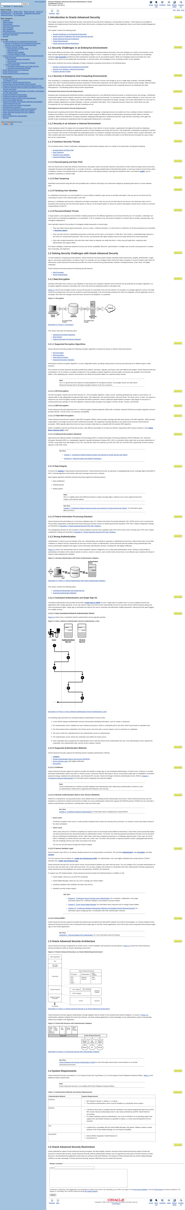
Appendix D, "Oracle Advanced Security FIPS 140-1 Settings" (80, 526)
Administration (7, 24)
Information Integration (10, 34)
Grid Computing (8, 27)
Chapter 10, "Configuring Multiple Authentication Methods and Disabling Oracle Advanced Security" (101, 908)
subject (51, 1168)
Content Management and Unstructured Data (18, 33)
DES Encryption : (59, 355)
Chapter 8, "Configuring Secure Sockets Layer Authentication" (89, 898)
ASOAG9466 (178, 161)
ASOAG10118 (177, 91)
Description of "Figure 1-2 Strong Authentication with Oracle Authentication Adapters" (77, 581)
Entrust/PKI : (57, 764)
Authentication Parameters (12, 107)
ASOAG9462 (178, 47)
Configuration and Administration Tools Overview (19, 84)
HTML (5, 124)
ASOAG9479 (178, 536)
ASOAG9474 (178, 406)
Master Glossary (29, 12)
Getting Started (8, 22)
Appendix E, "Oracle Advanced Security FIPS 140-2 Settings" (95, 532)
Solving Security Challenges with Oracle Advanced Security (73, 36)
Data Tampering (58, 152)
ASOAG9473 (178, 391)
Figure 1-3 (51, 617)
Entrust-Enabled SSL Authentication (15, 116)
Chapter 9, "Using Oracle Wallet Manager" (82, 904)
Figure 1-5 (144, 1015)
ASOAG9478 (178, 516)
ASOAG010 (178, 17)
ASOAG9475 (178, 416)
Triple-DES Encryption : (61, 357)
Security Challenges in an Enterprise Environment (70, 34)
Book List (39, 12)
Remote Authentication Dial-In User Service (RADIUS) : (71, 759)
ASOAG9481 (178, 613)
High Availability (8, 29)
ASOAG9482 (178, 747)
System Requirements (60, 41)
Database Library (7, 12)
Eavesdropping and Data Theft (63, 150)
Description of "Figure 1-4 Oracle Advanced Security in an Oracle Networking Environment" (79, 1009)
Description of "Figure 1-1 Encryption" (61, 325)
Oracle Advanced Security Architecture (66, 39)
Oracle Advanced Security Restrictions (66, 43)
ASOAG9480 (178, 597)
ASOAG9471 (178, 278)
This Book (7, 6)
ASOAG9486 (178, 918)
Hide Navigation (40, 2)
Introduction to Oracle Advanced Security (17, 82)
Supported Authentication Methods (64, 593)
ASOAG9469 (178, 210)
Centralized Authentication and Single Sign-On (68, 590)
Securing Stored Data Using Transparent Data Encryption (22, 86)
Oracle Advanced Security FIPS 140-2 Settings (19, 112)
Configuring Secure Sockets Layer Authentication (19, 98)
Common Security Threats (62, 71)
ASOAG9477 (178, 466)
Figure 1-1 (51, 290)
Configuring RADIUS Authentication (15, 95)
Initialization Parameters (32, 13)
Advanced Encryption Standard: (63, 360)
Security (5, 36)
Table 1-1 (147, 1075)
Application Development (11, 26)
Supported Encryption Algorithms (64, 335)
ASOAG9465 (178, 141)
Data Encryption (58, 272)
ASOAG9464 (178, 123)
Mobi (178, 10)
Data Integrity (57, 337)
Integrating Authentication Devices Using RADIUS (19, 109)
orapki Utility (7, 114)
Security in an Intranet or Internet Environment (68, 69)
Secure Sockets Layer (60, 761)
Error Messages (19, 15)
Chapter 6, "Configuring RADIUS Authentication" (75, 812)
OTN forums (158, 1193)
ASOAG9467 (178, 177)
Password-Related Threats (62, 157)
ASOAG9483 (178, 767)
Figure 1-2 (51, 549)
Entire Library (18, 6)
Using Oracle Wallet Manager (13, 100)
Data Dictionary (6, 13)
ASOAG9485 (178, 848)
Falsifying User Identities (61, 155)
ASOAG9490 (178, 1145)
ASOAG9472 (178, 343)
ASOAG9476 (178, 434)
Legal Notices (116, 1207)
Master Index (18, 12)
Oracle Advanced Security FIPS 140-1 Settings (19, 110)
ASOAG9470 (178, 253)
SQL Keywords (18, 13)
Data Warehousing (9, 31)
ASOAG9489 (178, 1071)
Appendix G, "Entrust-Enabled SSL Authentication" (76, 935)
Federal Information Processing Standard (67, 339)
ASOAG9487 (178, 941)
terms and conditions (140, 1193)
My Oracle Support (91, 1195)
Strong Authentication (60, 275)
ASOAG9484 (178, 795)
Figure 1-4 (126, 946)
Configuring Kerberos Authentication (15, 96)
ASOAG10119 (177, 108)
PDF (174, 10)
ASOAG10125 (177, 1092)
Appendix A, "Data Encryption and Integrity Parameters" (83, 458)
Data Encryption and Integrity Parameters (17, 105)
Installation (6, 20)
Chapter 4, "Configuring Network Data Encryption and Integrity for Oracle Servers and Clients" (96, 455)
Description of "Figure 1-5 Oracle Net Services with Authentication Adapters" (74, 1052)
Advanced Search (7, 15)
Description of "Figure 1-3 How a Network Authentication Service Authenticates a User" (77, 712)
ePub (182, 10)
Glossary (6, 118)
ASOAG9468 (178, 189)
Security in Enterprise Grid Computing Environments (70, 67)
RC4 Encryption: (58, 353)
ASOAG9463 (178, 75)
